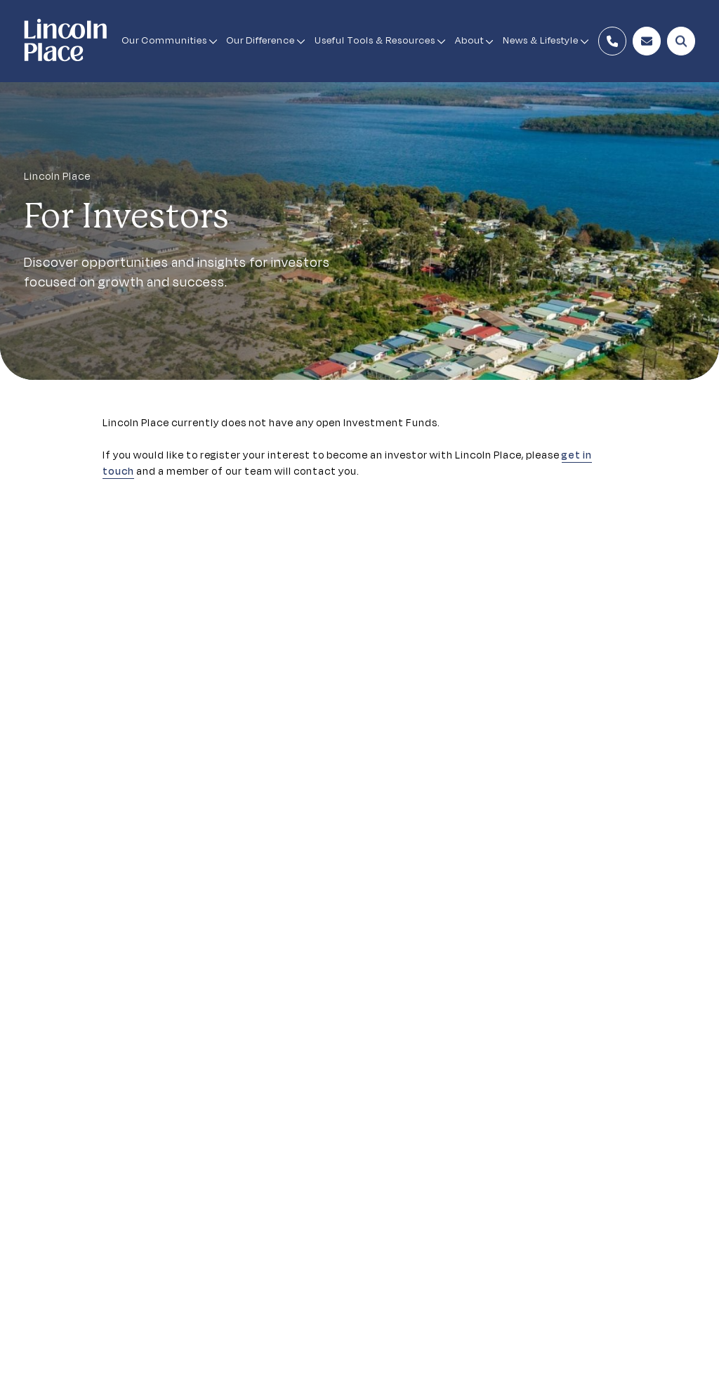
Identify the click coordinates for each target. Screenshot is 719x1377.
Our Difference (260, 40)
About (469, 40)
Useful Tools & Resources (375, 40)
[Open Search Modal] (681, 41)
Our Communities (164, 40)
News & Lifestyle (541, 40)
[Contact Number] (612, 41)
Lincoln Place (57, 176)
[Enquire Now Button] (647, 41)
